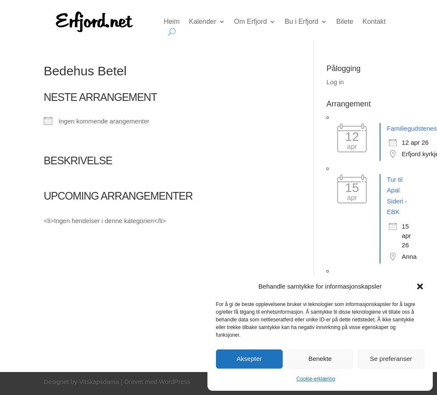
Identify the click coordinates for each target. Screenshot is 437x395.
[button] (420, 286)
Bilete (344, 22)
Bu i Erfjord (301, 22)
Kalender (202, 22)
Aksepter (249, 358)
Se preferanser (391, 358)
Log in (335, 82)
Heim (171, 22)
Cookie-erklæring (315, 379)
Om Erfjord (250, 22)
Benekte (320, 358)
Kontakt (374, 22)
